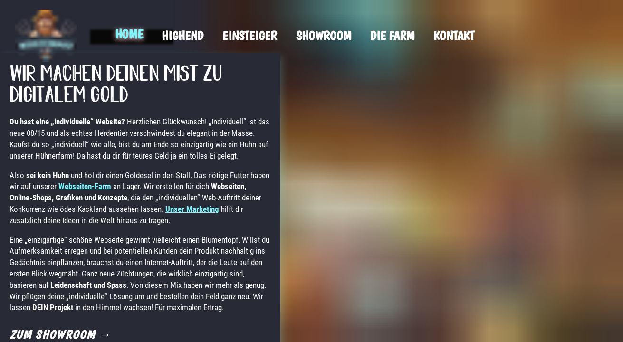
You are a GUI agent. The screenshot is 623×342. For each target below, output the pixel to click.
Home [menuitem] (129, 34)
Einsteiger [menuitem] (249, 35)
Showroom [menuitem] (323, 35)
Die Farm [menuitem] (392, 35)
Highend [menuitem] (182, 35)
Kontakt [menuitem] (453, 35)
